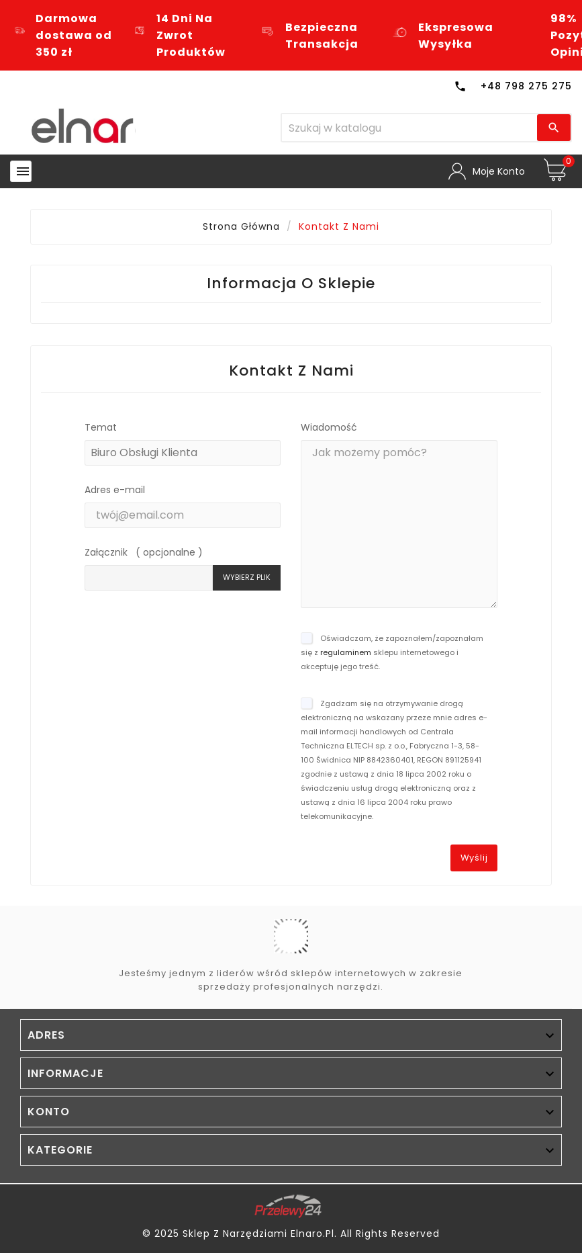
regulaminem (345, 652)
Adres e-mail (115, 489)
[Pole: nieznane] (149, 578)
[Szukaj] (409, 127)
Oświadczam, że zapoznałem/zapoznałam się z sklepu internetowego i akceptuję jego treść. (392, 652)
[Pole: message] (399, 524)
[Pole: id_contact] (183, 453)
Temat (101, 427)
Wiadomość (329, 427)
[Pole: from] (183, 515)
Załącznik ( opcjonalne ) (144, 552)
